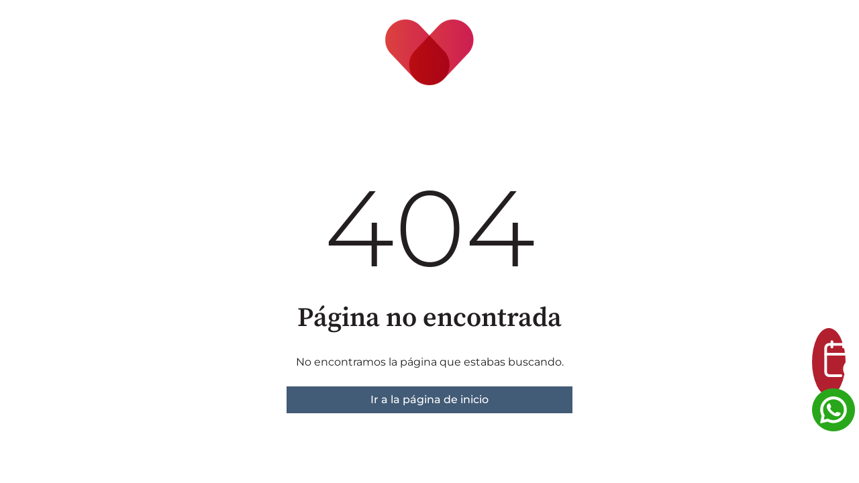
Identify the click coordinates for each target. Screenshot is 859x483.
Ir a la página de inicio (429, 399)
